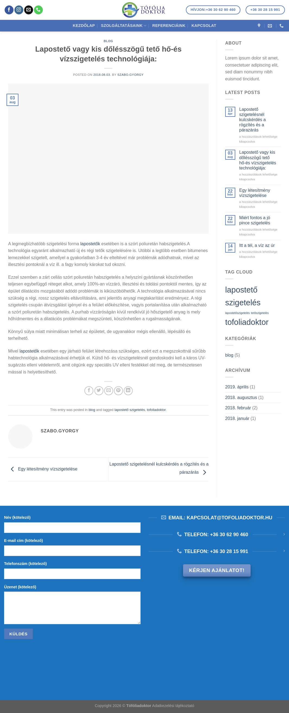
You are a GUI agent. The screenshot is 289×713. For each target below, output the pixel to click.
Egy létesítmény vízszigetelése (42, 469)
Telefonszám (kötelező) (25, 563)
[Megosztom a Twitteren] (98, 390)
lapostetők (90, 243)
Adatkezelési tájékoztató (173, 705)
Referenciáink (168, 25)
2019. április (237, 387)
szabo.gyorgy (130, 74)
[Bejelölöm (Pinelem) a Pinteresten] (118, 390)
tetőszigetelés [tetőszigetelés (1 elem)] (260, 313)
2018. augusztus (241, 397)
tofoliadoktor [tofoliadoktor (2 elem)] (247, 322)
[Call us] (38, 10)
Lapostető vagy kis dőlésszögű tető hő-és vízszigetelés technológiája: (257, 160)
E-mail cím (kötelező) (23, 540)
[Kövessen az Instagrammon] (18, 10)
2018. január (237, 418)
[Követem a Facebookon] (9, 10)
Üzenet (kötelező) (20, 587)
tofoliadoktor (156, 410)
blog (108, 41)
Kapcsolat (204, 25)
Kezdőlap (84, 25)
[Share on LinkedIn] (128, 390)
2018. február (238, 408)
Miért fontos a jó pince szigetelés (254, 220)
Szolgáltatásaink (123, 25)
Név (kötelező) (17, 517)
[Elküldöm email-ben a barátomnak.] (108, 390)
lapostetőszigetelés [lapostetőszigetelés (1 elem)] (237, 313)
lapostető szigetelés (130, 410)
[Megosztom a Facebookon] (88, 390)
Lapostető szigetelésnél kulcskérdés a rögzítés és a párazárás (252, 120)
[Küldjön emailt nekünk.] (28, 10)
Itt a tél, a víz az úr (257, 245)
